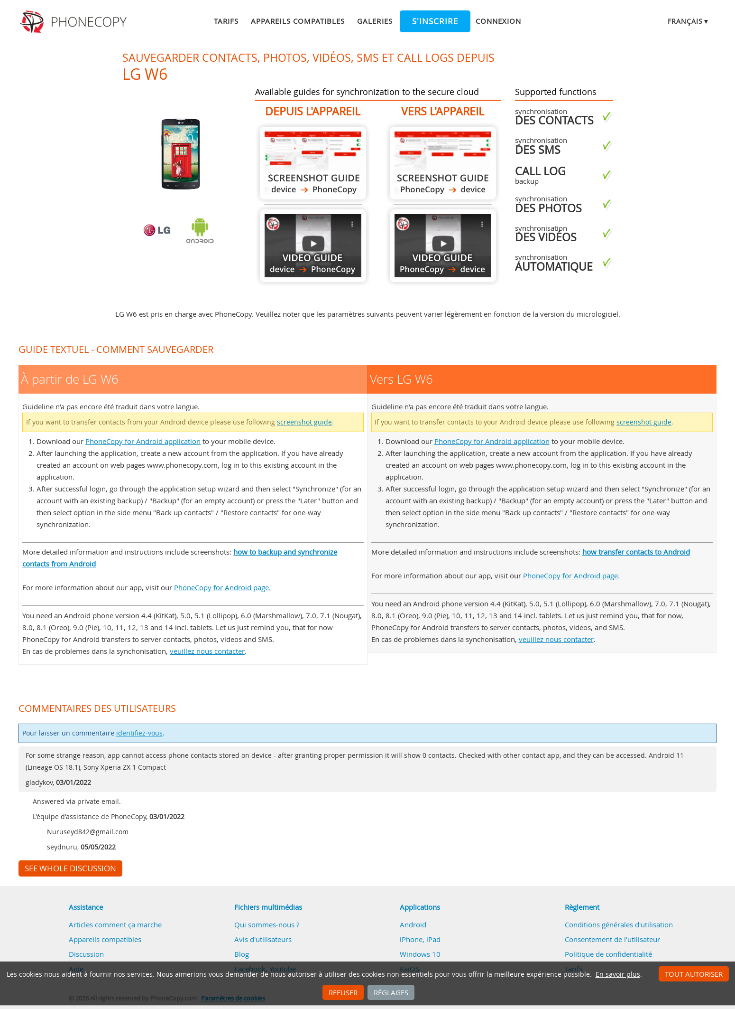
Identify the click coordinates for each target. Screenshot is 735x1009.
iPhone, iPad (420, 939)
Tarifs (226, 21)
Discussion (86, 954)
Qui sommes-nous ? (266, 924)
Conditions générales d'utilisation (619, 924)
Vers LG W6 (443, 163)
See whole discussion (70, 868)
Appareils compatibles (298, 21)
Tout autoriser (694, 974)
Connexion (498, 21)
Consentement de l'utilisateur (612, 939)
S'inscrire (435, 21)
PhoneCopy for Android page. (222, 587)
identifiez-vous (139, 733)
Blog (241, 954)
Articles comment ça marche (115, 924)
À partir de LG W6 (313, 163)
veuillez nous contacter (207, 651)
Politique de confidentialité (608, 954)
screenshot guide (304, 422)
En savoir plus (618, 974)
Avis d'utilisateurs (263, 939)
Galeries (374, 21)
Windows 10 (420, 954)
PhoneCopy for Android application (143, 441)
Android (413, 924)
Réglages (391, 992)
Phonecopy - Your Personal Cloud (74, 22)
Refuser (343, 992)
